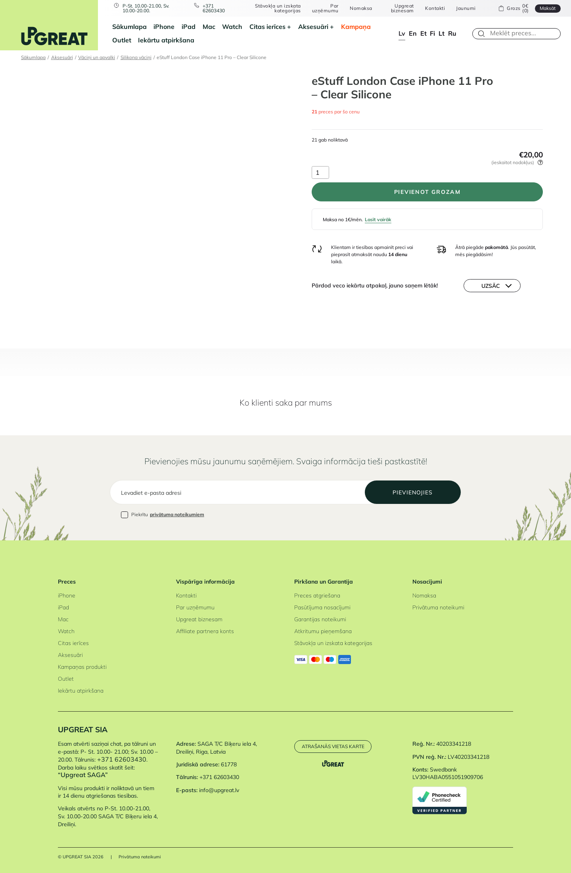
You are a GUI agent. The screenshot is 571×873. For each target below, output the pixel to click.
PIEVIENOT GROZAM (427, 191)
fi (432, 33)
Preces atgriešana (317, 595)
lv (402, 33)
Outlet (121, 40)
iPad (188, 27)
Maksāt (548, 8)
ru (452, 33)
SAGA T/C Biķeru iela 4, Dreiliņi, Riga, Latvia (216, 747)
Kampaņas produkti (82, 666)
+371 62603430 (214, 8)
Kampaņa (356, 27)
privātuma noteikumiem (177, 514)
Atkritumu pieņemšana (323, 631)
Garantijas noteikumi (320, 619)
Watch (232, 27)
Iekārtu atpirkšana (166, 40)
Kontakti (435, 8)
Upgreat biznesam (402, 8)
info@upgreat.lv (219, 790)
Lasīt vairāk (378, 219)
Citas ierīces (267, 27)
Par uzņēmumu (325, 8)
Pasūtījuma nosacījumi (322, 607)
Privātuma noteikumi (438, 607)
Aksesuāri (313, 27)
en (413, 33)
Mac (209, 27)
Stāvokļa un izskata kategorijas (278, 8)
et (423, 33)
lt (442, 33)
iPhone (163, 27)
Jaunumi (465, 8)
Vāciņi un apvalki (96, 57)
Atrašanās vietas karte (333, 746)
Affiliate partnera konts (205, 631)
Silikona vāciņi (136, 57)
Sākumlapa (129, 27)
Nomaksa (361, 8)
